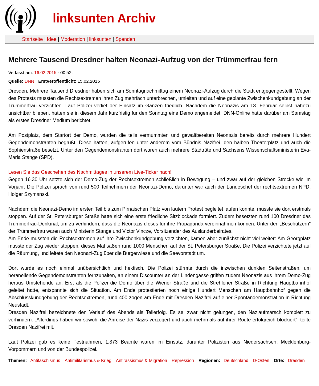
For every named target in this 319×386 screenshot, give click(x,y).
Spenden (125, 39)
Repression (183, 360)
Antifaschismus (45, 360)
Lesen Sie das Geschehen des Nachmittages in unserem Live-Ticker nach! (89, 172)
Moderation (72, 39)
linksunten (100, 39)
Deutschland (236, 360)
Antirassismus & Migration (141, 360)
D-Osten (261, 360)
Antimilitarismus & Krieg (88, 360)
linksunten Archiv (104, 18)
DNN (29, 81)
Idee (51, 39)
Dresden (296, 360)
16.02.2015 (45, 72)
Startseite (32, 39)
